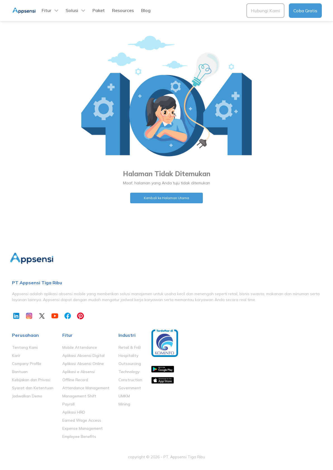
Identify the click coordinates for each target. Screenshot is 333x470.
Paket (98, 10)
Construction (130, 379)
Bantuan (20, 371)
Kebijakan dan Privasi (31, 379)
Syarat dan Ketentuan (32, 387)
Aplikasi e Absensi (78, 371)
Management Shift (79, 396)
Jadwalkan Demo (27, 396)
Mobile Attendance (79, 347)
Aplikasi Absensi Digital (83, 355)
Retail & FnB (129, 347)
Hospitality (128, 355)
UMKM (124, 396)
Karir (16, 355)
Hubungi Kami (265, 10)
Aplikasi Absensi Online (83, 363)
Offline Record (75, 379)
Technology (129, 371)
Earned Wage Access (81, 420)
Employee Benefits (79, 436)
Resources (123, 10)
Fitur (46, 10)
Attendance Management (86, 387)
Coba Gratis (305, 10)
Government (129, 387)
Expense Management (82, 428)
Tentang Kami (25, 347)
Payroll (68, 404)
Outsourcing (129, 363)
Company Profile (26, 363)
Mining (124, 404)
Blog (146, 10)
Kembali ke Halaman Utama (166, 198)
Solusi (72, 10)
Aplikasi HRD (73, 412)
